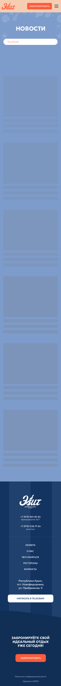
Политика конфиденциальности (30, 676)
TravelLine (13, 41)
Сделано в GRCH (31, 681)
